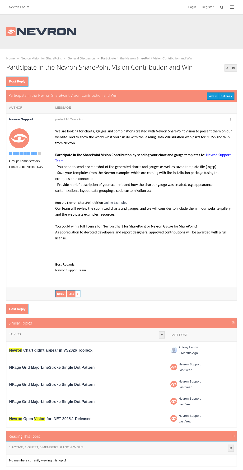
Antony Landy (188, 347)
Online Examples (115, 202)
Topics (15, 334)
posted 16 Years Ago (69, 119)
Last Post (179, 335)
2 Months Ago (188, 353)
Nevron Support (189, 364)
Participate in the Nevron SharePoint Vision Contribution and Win (146, 58)
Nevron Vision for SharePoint (41, 58)
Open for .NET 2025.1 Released (50, 419)
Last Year (185, 370)
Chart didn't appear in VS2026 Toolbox (51, 350)
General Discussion (81, 58)
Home (10, 58)
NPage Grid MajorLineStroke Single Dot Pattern (52, 367)
